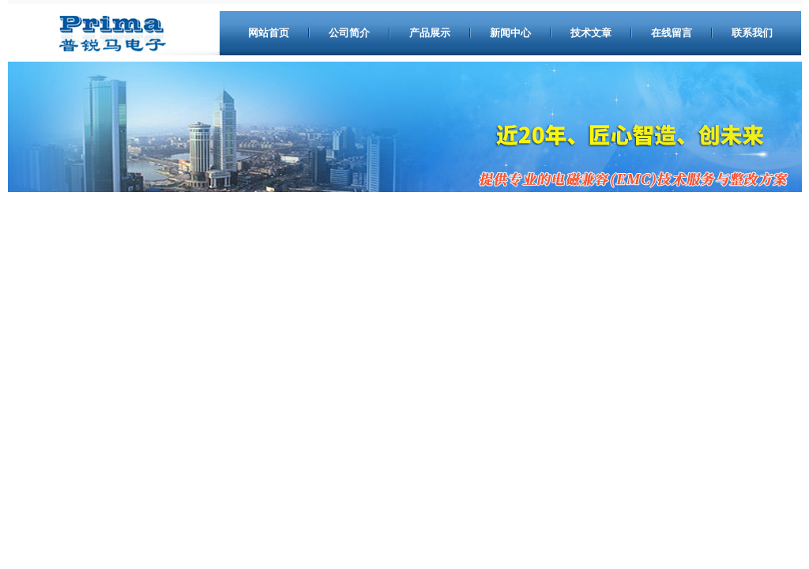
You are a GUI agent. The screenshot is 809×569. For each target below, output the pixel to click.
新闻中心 (510, 33)
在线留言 (671, 33)
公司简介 (349, 33)
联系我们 (752, 33)
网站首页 (268, 33)
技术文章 (590, 33)
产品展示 (429, 33)
